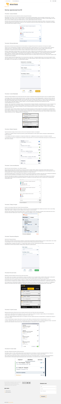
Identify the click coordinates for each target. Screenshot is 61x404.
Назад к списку (7, 6)
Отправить (43, 396)
